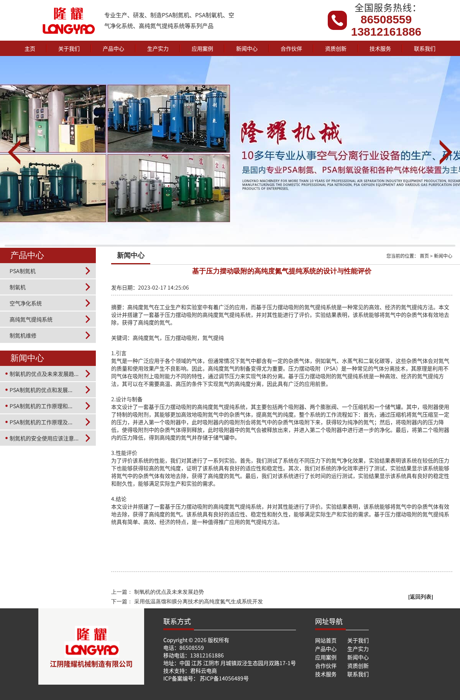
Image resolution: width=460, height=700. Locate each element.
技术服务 (380, 48)
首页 (424, 255)
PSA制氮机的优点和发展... (41, 390)
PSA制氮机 (23, 271)
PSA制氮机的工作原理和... (41, 406)
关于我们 (69, 48)
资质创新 (336, 48)
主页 (30, 48)
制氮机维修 (23, 335)
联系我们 (424, 48)
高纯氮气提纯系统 (31, 319)
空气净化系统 (26, 303)
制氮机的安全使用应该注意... (44, 438)
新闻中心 (247, 48)
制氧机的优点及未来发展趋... (44, 373)
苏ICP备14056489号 (224, 678)
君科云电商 (203, 670)
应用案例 (202, 48)
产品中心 (113, 48)
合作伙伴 (291, 48)
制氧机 (18, 287)
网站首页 (326, 640)
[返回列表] (420, 597)
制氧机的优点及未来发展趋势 (169, 592)
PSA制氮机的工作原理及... (41, 422)
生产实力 (158, 48)
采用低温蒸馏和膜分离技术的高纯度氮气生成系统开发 (198, 601)
